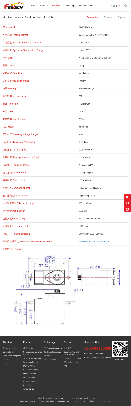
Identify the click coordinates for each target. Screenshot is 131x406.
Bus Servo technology (52, 352)
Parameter (92, 17)
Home (33, 6)
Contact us (7, 363)
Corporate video (9, 352)
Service (82, 6)
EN (119, 6)
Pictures (107, 17)
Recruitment (7, 360)
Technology (69, 6)
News (92, 6)
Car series (27, 385)
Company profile (9, 348)
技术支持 (67, 348)
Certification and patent (12, 356)
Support (121, 17)
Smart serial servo (30, 362)
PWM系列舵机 (29, 366)
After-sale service (71, 362)
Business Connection (72, 358)
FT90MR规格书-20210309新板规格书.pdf (95, 242)
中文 (113, 6)
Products (56, 6)
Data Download (50, 360)
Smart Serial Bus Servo (32, 358)
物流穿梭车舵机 (29, 377)
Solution (47, 356)
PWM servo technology (53, 348)
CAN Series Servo (30, 370)
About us (44, 6)
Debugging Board (30, 381)
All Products (28, 348)
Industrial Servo (29, 374)
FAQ (66, 366)
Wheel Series (28, 389)
